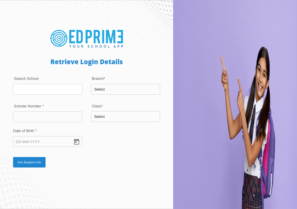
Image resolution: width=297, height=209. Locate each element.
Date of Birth (25, 131)
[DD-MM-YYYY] (47, 141)
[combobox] (47, 89)
